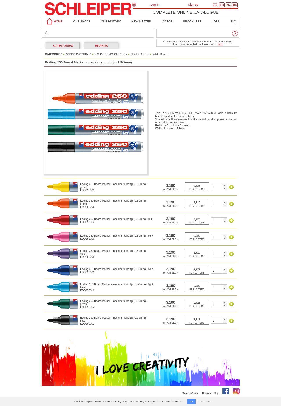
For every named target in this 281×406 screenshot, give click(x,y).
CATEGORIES (63, 45)
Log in (155, 4)
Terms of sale (190, 393)
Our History (111, 21)
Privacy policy (210, 393)
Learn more (204, 401)
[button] (225, 185)
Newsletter (141, 21)
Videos (167, 21)
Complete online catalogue (185, 12)
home (54, 21)
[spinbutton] (217, 187)
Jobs (216, 21)
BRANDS (101, 45)
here (220, 44)
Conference (140, 54)
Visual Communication (111, 54)
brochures (192, 21)
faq (233, 21)
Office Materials (78, 54)
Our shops (81, 21)
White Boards (160, 54)
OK (191, 401)
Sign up (193, 4)
